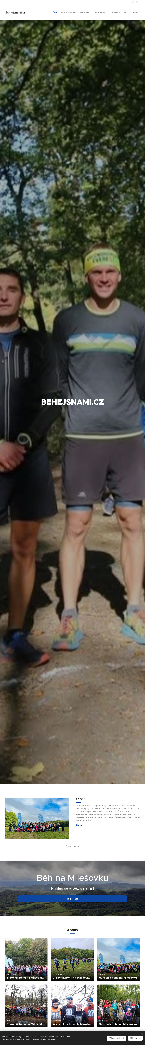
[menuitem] (118, 13)
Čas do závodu (73, 846)
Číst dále (80, 825)
